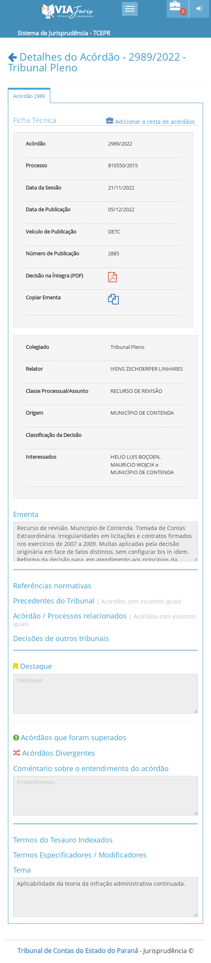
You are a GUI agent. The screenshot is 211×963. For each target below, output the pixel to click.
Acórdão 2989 (29, 96)
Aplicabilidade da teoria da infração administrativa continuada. (105, 897)
